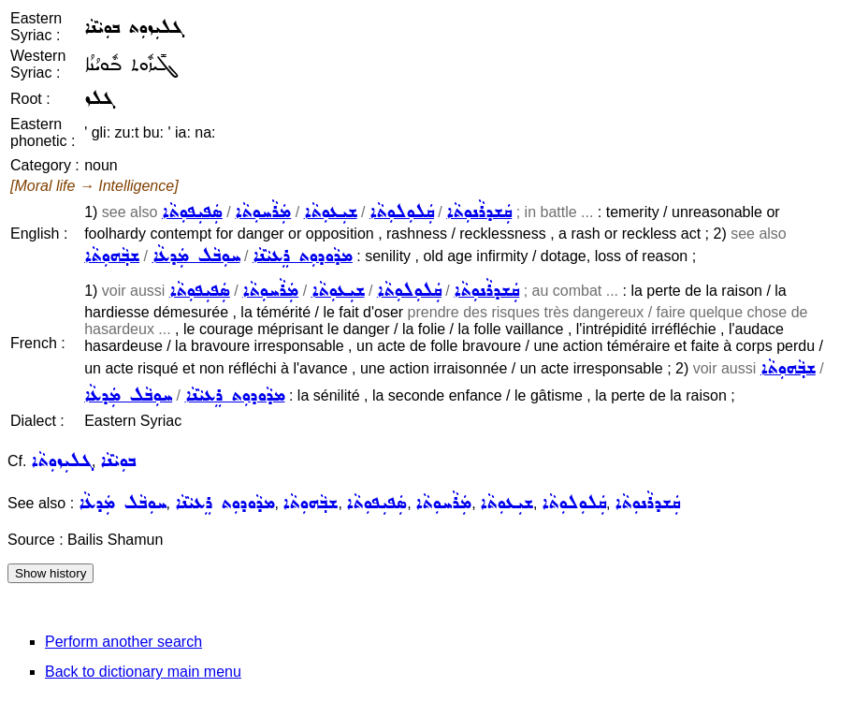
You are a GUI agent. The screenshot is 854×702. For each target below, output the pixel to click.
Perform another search (123, 642)
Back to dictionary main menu (143, 672)
